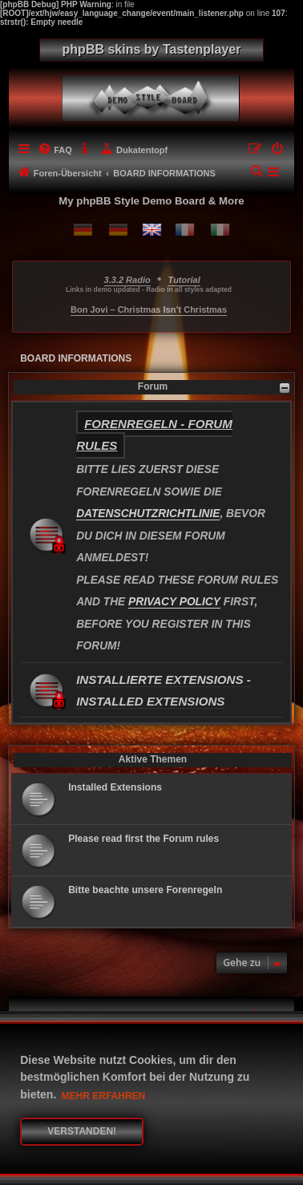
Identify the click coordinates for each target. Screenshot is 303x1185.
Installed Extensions (115, 787)
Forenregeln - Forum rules (154, 434)
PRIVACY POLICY (174, 602)
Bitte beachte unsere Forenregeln (145, 890)
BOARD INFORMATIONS (75, 358)
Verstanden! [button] (81, 1131)
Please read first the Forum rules (143, 838)
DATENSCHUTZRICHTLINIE (148, 514)
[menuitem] (55, 150)
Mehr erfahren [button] (104, 1096)
